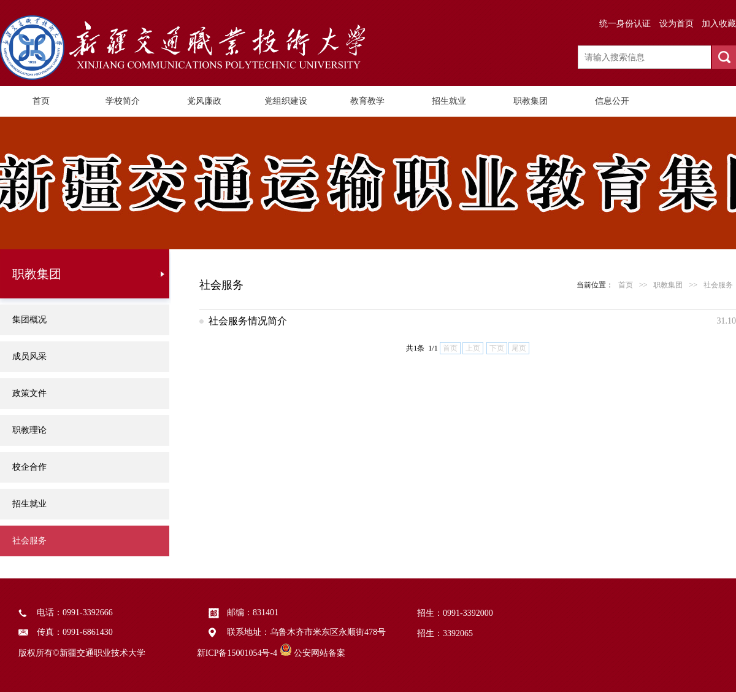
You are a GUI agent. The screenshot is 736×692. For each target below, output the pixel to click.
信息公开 (612, 101)
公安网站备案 (319, 653)
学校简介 (122, 101)
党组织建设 (285, 101)
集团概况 (29, 319)
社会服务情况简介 (248, 321)
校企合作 (29, 467)
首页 (41, 101)
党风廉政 (204, 101)
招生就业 (449, 101)
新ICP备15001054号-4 (237, 653)
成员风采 (29, 356)
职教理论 (29, 430)
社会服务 (29, 540)
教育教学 (367, 101)
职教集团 (530, 101)
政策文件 (29, 393)
